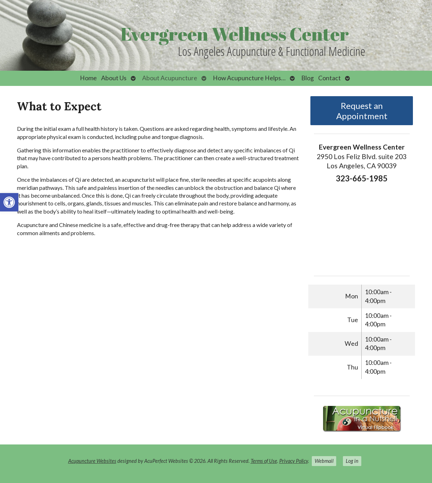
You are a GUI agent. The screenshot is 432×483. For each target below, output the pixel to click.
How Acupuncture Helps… (249, 78)
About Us (114, 78)
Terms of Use (264, 461)
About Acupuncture (169, 78)
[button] (9, 202)
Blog (307, 78)
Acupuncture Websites (92, 461)
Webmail (324, 461)
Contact (329, 78)
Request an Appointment (361, 110)
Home (88, 78)
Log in (352, 461)
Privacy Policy (293, 461)
